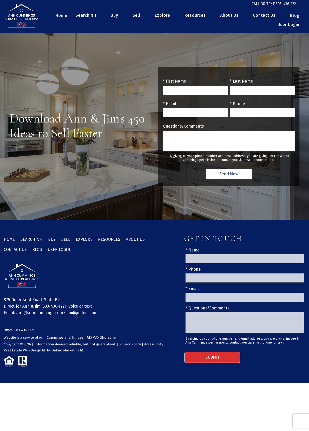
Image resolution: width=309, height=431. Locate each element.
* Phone (237, 106)
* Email (169, 106)
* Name (192, 253)
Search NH (31, 242)
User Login (288, 28)
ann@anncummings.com (39, 315)
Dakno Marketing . (68, 353)
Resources (109, 242)
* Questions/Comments (207, 311)
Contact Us (15, 252)
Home (61, 18)
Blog (294, 18)
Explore (84, 242)
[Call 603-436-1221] (274, 5)
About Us (135, 242)
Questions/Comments (183, 129)
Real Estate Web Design (24, 353)
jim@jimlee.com (81, 315)
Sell (65, 242)
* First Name (174, 84)
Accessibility (153, 347)
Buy (52, 242)
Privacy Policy (130, 347)
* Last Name (241, 84)
